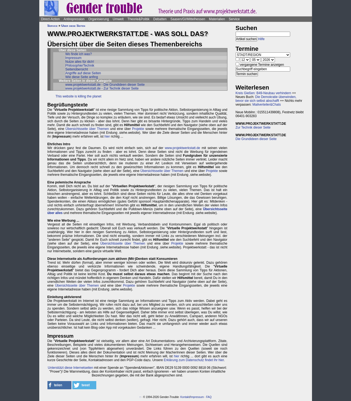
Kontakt (185, 397)
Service (234, 19)
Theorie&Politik (138, 19)
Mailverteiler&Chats (267, 104)
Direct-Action (50, 19)
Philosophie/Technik (79, 65)
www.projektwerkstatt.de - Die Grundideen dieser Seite (105, 85)
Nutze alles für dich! (79, 62)
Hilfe (261, 39)
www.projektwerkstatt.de (182, 148)
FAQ (209, 397)
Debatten (160, 19)
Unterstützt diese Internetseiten (70, 368)
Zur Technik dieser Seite (253, 127)
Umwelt (118, 19)
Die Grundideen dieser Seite (256, 139)
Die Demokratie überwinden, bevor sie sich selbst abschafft (266, 99)
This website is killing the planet (78, 96)
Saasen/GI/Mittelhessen (187, 19)
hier (107, 136)
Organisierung (98, 19)
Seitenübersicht (76, 69)
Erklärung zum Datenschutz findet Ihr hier (194, 360)
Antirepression (74, 19)
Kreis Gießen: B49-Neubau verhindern (263, 93)
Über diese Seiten (73, 26)
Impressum (73, 58)
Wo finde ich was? (78, 54)
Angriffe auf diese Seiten (83, 73)
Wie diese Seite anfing (81, 77)
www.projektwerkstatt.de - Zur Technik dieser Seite (102, 88)
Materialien (217, 19)
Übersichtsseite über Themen (87, 129)
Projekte (138, 129)
